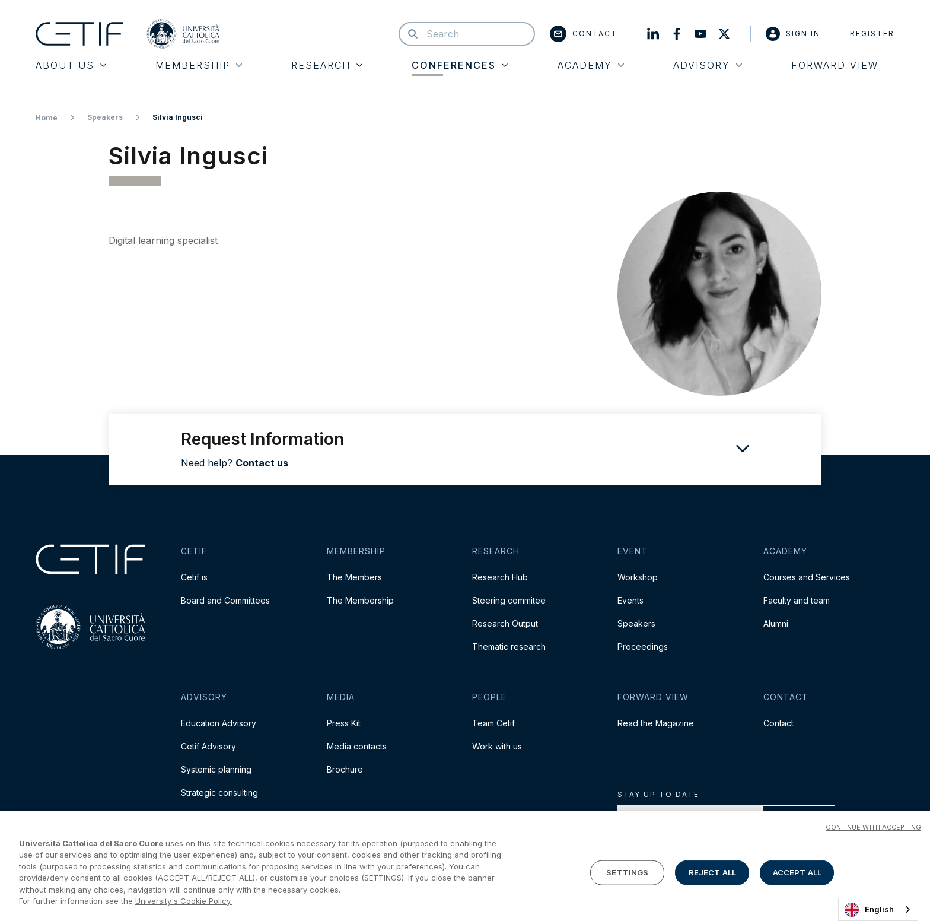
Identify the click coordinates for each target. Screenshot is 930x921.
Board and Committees (225, 600)
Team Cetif (493, 723)
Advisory (707, 65)
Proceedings (642, 646)
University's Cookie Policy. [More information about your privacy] (183, 901)
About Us (71, 65)
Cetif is (194, 577)
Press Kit (344, 723)
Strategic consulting (219, 792)
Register (872, 33)
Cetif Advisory (208, 746)
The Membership (360, 600)
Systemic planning (216, 769)
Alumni (775, 623)
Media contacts (357, 746)
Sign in (793, 34)
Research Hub (500, 577)
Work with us (497, 746)
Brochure (345, 769)
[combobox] (878, 909)
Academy (591, 65)
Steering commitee (509, 600)
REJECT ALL (712, 872)
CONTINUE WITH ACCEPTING (873, 827)
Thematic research (509, 646)
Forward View (834, 65)
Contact (583, 34)
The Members (354, 577)
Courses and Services (806, 577)
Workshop (637, 577)
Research (326, 65)
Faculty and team (796, 600)
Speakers (105, 117)
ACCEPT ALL (797, 872)
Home (47, 117)
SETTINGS (627, 872)
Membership (198, 65)
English (869, 910)
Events (630, 600)
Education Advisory (218, 723)
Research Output (505, 623)
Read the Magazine (655, 723)
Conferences (460, 65)
